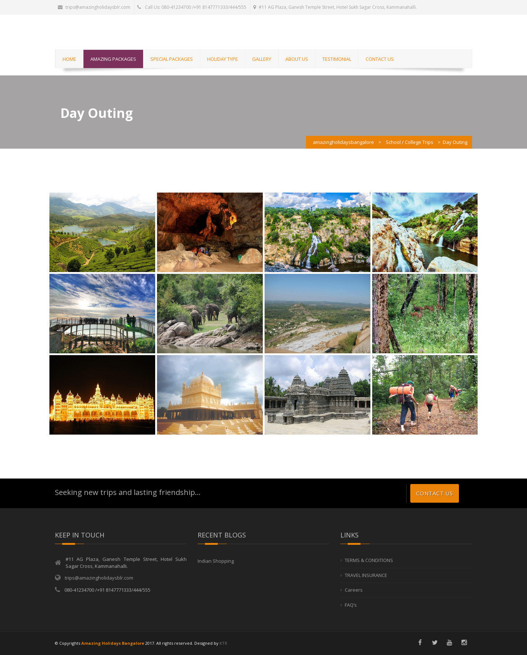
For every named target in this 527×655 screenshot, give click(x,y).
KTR (223, 643)
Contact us (434, 493)
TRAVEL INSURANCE (366, 575)
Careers (354, 590)
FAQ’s (351, 605)
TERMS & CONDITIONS (369, 560)
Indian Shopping (216, 561)
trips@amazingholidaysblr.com (94, 7)
